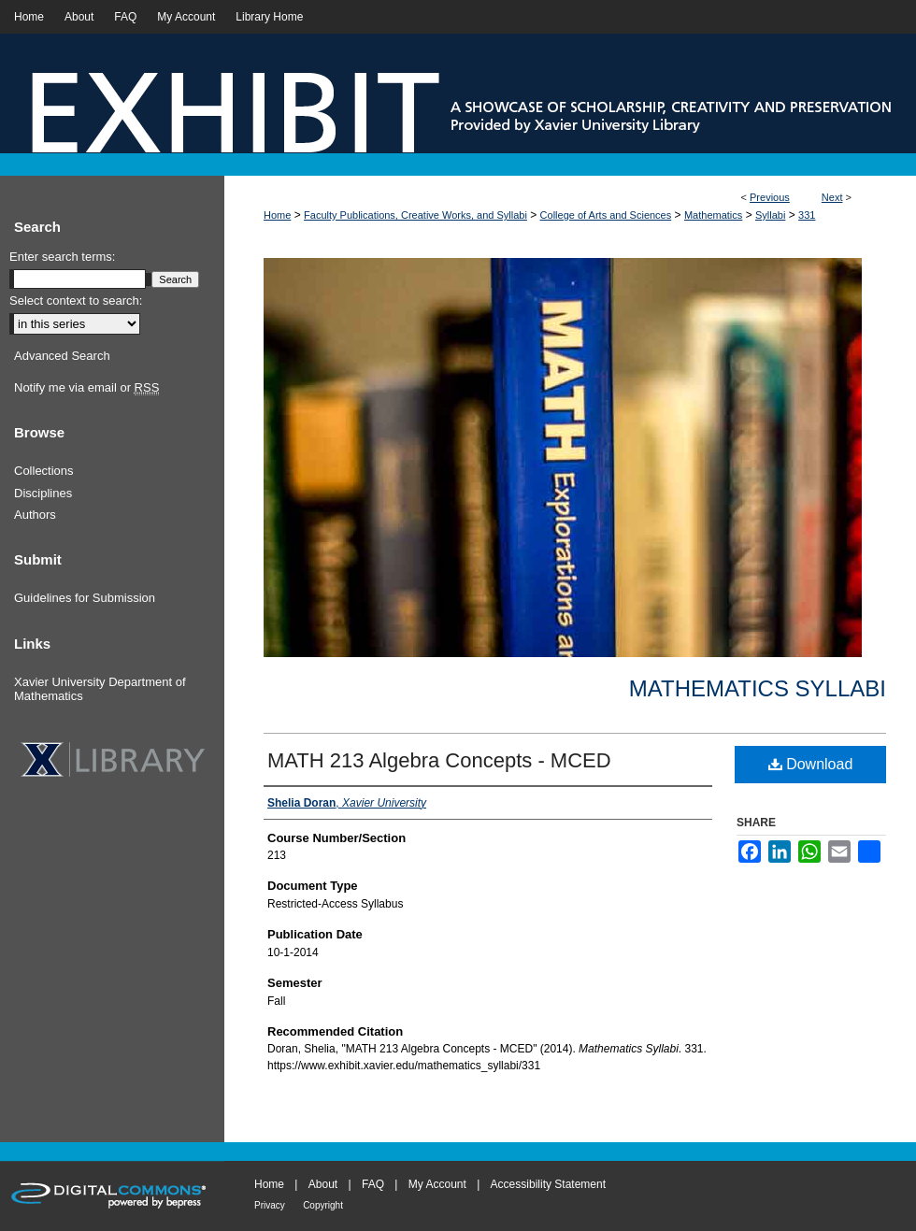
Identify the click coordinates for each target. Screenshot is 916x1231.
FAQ (373, 1184)
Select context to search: (75, 300)
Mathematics (713, 215)
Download (810, 764)
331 (806, 215)
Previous (770, 197)
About (322, 1184)
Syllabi (770, 215)
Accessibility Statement (548, 1184)
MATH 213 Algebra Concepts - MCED (439, 760)
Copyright (323, 1205)
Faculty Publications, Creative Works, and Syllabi (415, 215)
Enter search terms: (62, 257)
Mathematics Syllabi (757, 688)
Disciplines (43, 493)
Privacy (269, 1205)
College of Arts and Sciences (606, 215)
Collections (44, 471)
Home (277, 215)
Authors (35, 515)
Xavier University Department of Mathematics (100, 689)
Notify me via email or (86, 387)
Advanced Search (62, 356)
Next (832, 197)
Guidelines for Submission (84, 598)
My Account (437, 1184)
